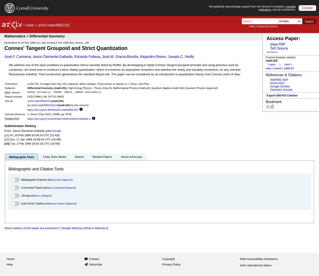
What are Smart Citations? (61, 203)
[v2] (6, 139)
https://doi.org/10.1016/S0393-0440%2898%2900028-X (59, 118)
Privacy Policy (171, 264)
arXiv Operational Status (257, 265)
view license (272, 52)
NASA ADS (277, 83)
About (10, 259)
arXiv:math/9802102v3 (44, 105)
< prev (271, 64)
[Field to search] (289, 21)
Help (252, 26)
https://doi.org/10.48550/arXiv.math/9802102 (53, 109)
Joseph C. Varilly (181, 57)
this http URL (59, 83)
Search (309, 21)
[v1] (6, 135)
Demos (79, 156)
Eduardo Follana (87, 57)
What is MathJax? (95, 228)
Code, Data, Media (54, 156)
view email (53, 130)
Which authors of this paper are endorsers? (31, 228)
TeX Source (279, 48)
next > (288, 64)
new (268, 68)
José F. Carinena (17, 57)
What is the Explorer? (60, 179)
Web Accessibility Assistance (259, 259)
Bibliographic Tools (21, 157)
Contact (94, 259)
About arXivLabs (131, 156)
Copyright (168, 259)
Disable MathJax (72, 228)
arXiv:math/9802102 (39, 100)
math (30, 25)
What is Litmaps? (41, 195)
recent (277, 68)
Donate (307, 8)
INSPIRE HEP (279, 79)
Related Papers (102, 156)
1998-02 (289, 68)
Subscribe (95, 264)
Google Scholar (280, 86)
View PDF (277, 44)
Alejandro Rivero (153, 57)
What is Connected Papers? (60, 187)
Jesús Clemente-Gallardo (53, 57)
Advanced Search (267, 26)
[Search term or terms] (261, 21)
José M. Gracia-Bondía (120, 57)
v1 (38, 42)
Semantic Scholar (281, 89)
